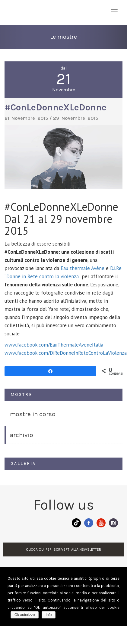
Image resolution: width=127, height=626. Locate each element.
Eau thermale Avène (81, 268)
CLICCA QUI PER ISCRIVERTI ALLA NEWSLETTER (63, 549)
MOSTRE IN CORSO (33, 414)
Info (49, 615)
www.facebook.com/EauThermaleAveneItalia (54, 344)
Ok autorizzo (24, 615)
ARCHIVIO (21, 435)
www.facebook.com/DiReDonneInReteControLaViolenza (66, 353)
